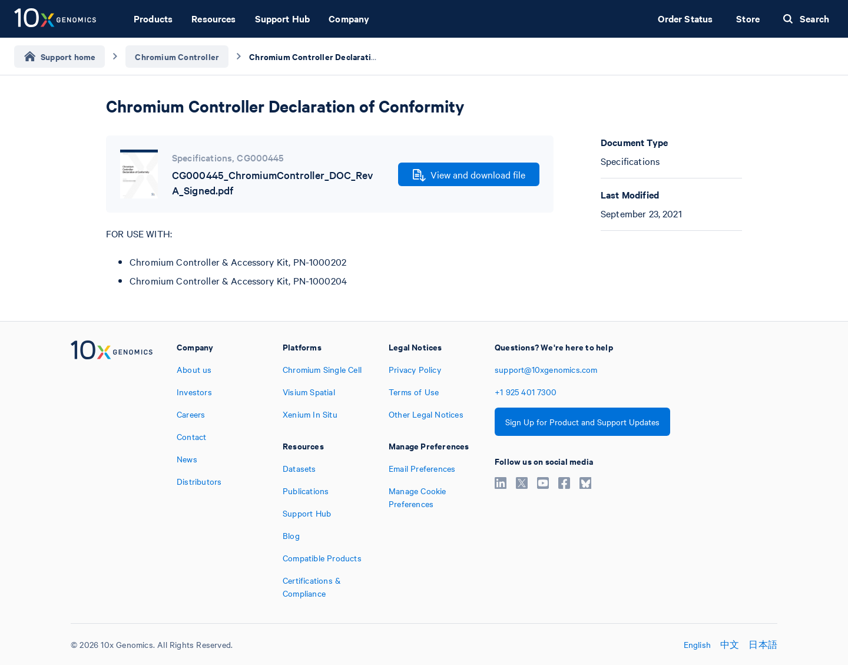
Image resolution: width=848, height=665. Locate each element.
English (697, 644)
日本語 (762, 644)
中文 (729, 644)
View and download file (469, 175)
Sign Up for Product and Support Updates (582, 422)
